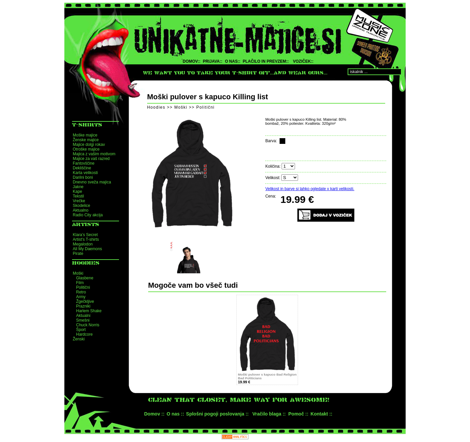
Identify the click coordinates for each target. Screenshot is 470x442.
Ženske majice (86, 139)
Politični (83, 287)
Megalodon (83, 244)
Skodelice (81, 205)
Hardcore (84, 334)
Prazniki (83, 306)
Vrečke (79, 201)
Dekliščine (82, 168)
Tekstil (78, 196)
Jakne (78, 186)
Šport (81, 329)
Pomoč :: (298, 414)
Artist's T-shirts (86, 239)
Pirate (78, 253)
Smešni (83, 320)
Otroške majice (86, 149)
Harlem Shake (89, 311)
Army (80, 296)
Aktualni (83, 315)
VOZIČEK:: (303, 61)
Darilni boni (83, 177)
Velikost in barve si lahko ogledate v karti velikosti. (309, 188)
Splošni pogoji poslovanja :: (217, 414)
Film (80, 282)
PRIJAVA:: (212, 61)
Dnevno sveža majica (92, 182)
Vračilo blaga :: (269, 414)
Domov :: (154, 414)
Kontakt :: (321, 414)
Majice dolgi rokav (89, 144)
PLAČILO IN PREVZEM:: (266, 61)
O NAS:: (232, 61)
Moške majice (85, 135)
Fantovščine (84, 163)
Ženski (78, 339)
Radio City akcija (88, 215)
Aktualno (81, 210)
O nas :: (175, 414)
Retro (81, 292)
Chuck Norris (87, 325)
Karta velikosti (85, 172)
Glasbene (84, 278)
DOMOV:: (191, 61)
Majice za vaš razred (91, 158)
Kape (77, 191)
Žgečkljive (85, 301)
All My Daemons (87, 248)
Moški (78, 273)
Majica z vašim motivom (94, 154)
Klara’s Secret (85, 234)
